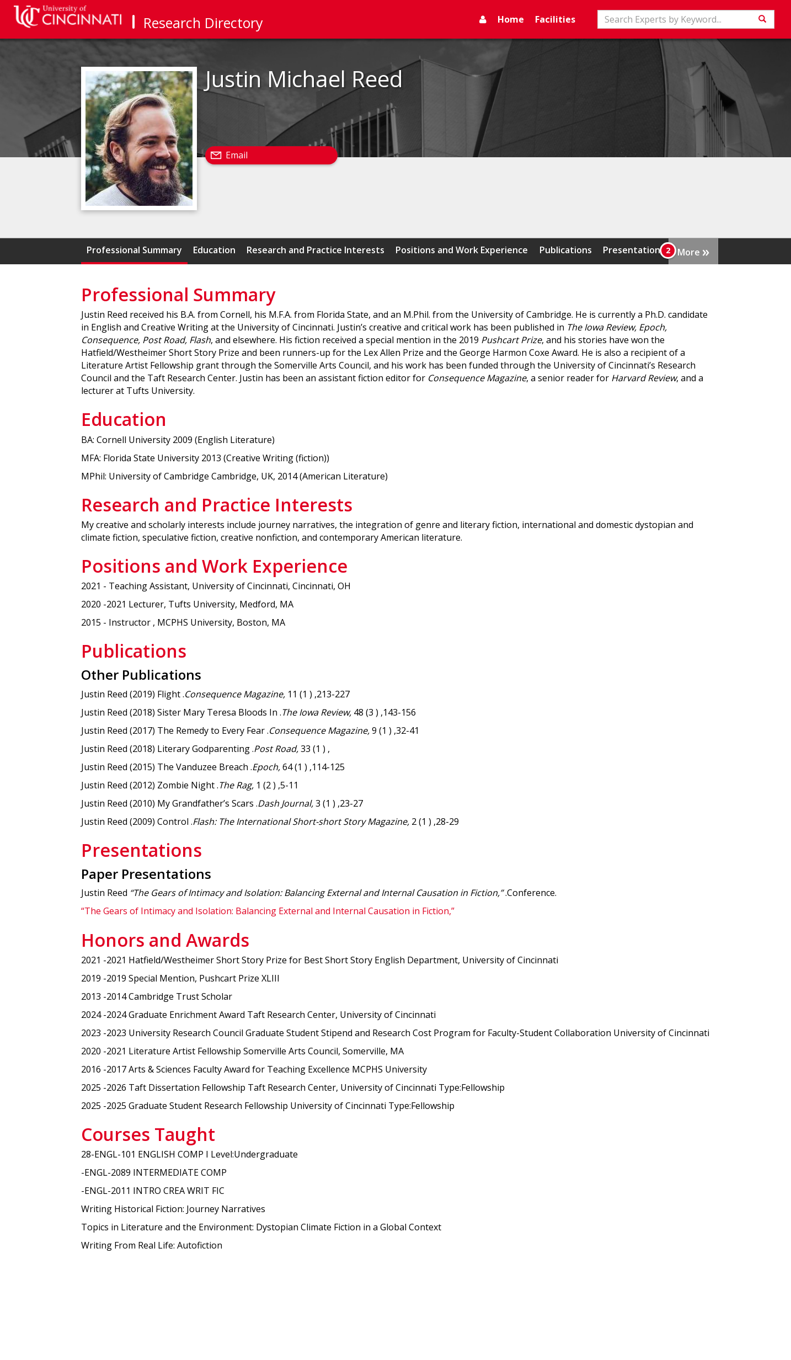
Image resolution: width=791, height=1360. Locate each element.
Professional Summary (134, 250)
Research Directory (203, 22)
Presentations (634, 250)
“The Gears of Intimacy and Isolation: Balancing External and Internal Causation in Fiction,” (268, 911)
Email (237, 155)
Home (511, 19)
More (693, 251)
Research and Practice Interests (315, 250)
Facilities (555, 19)
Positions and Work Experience (462, 250)
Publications (565, 250)
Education (214, 250)
